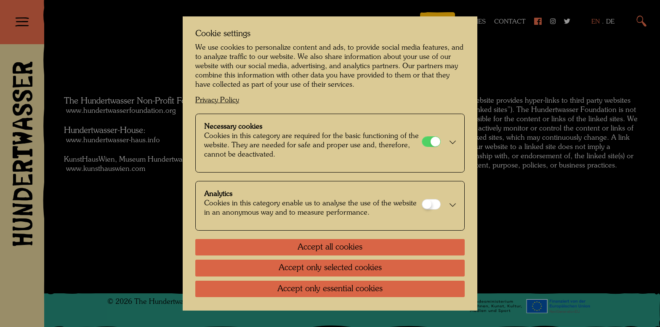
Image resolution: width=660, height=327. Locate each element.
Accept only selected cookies (330, 268)
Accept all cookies (330, 247)
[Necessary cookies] (431, 141)
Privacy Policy (217, 100)
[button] (450, 143)
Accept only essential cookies (330, 289)
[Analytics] (431, 204)
